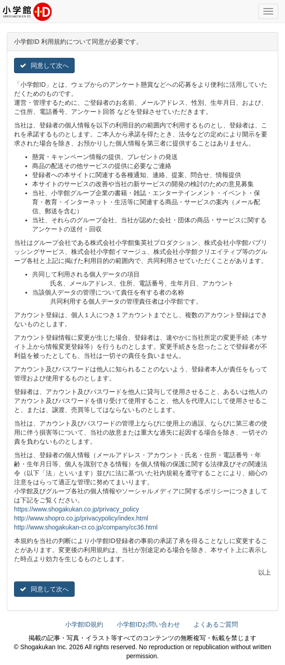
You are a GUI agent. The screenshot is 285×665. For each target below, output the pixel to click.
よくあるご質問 (216, 624)
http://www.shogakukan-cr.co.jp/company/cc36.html (85, 527)
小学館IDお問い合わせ (148, 624)
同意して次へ (44, 65)
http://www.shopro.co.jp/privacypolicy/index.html (81, 518)
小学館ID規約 (84, 624)
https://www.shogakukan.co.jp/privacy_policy (76, 509)
